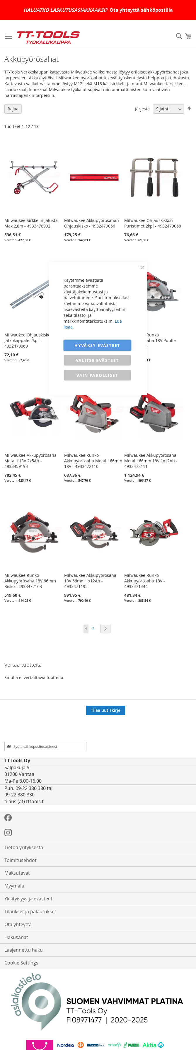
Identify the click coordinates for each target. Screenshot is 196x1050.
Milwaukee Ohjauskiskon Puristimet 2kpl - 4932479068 (152, 223)
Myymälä (14, 886)
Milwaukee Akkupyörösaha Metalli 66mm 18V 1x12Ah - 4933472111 (151, 460)
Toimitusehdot (20, 860)
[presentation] (149, 727)
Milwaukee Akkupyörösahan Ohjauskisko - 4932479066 (91, 223)
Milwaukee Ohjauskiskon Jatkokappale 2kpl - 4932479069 (28, 340)
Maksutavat (17, 873)
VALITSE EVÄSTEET (97, 360)
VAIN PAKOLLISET (97, 375)
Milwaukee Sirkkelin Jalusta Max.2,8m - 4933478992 (31, 223)
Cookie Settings (21, 963)
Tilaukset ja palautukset (30, 911)
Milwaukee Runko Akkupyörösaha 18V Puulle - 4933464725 (151, 340)
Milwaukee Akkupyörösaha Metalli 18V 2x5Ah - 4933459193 (30, 460)
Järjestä (142, 109)
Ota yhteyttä (18, 924)
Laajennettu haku (23, 950)
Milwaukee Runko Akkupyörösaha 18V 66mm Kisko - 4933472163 (30, 580)
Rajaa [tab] (13, 109)
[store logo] (48, 37)
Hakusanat (16, 937)
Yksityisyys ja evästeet (28, 898)
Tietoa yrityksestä (23, 847)
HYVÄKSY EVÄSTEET (97, 345)
